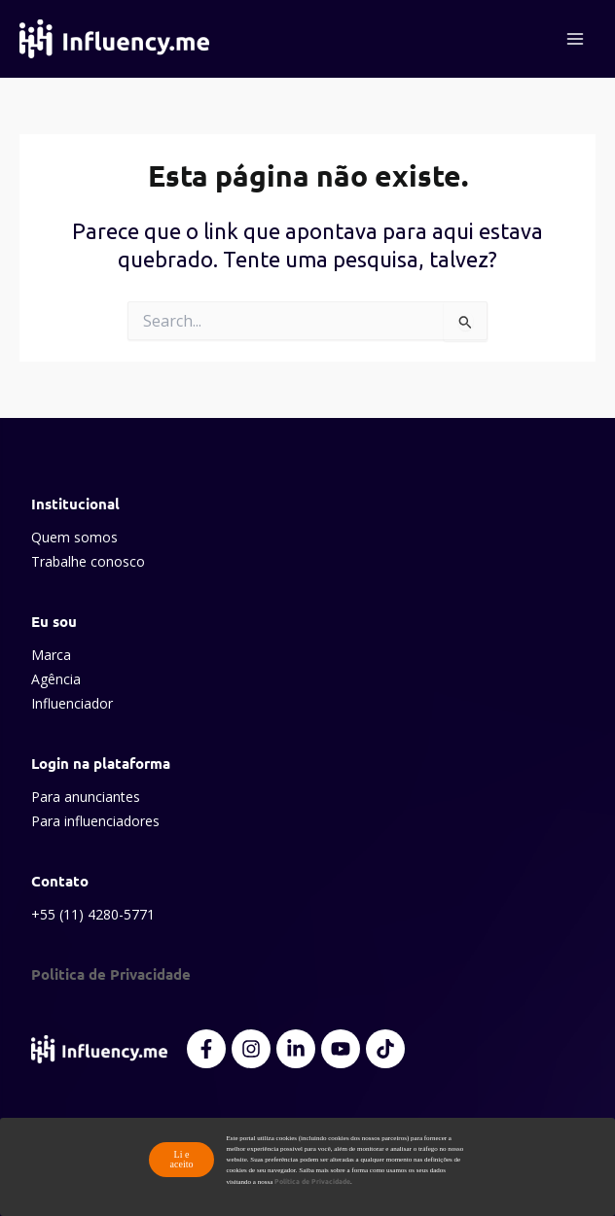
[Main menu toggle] (575, 38)
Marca (51, 654)
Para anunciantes (85, 796)
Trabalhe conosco (88, 561)
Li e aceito (182, 1159)
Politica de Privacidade (111, 974)
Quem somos (74, 537)
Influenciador (72, 703)
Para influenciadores (95, 821)
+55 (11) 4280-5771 (93, 914)
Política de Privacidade (312, 1181)
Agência (56, 679)
